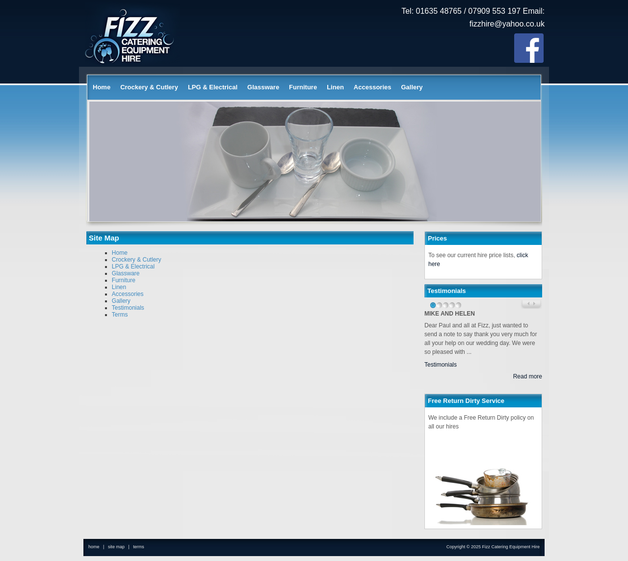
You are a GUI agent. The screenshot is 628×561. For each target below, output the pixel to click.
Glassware (263, 87)
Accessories (373, 87)
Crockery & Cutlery (149, 87)
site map (116, 546)
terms (138, 546)
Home (101, 87)
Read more (527, 376)
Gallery (411, 87)
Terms (120, 314)
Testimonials (128, 307)
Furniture (303, 87)
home (94, 546)
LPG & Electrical (212, 87)
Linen (335, 87)
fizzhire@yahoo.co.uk (507, 24)
